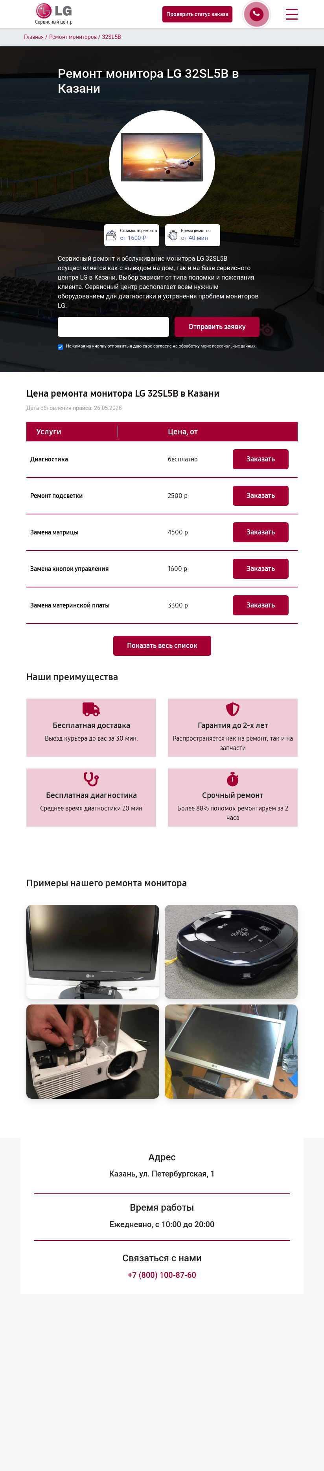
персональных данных (233, 346)
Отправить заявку (217, 326)
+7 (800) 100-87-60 (162, 1275)
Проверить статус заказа (197, 14)
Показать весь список (162, 645)
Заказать (261, 459)
